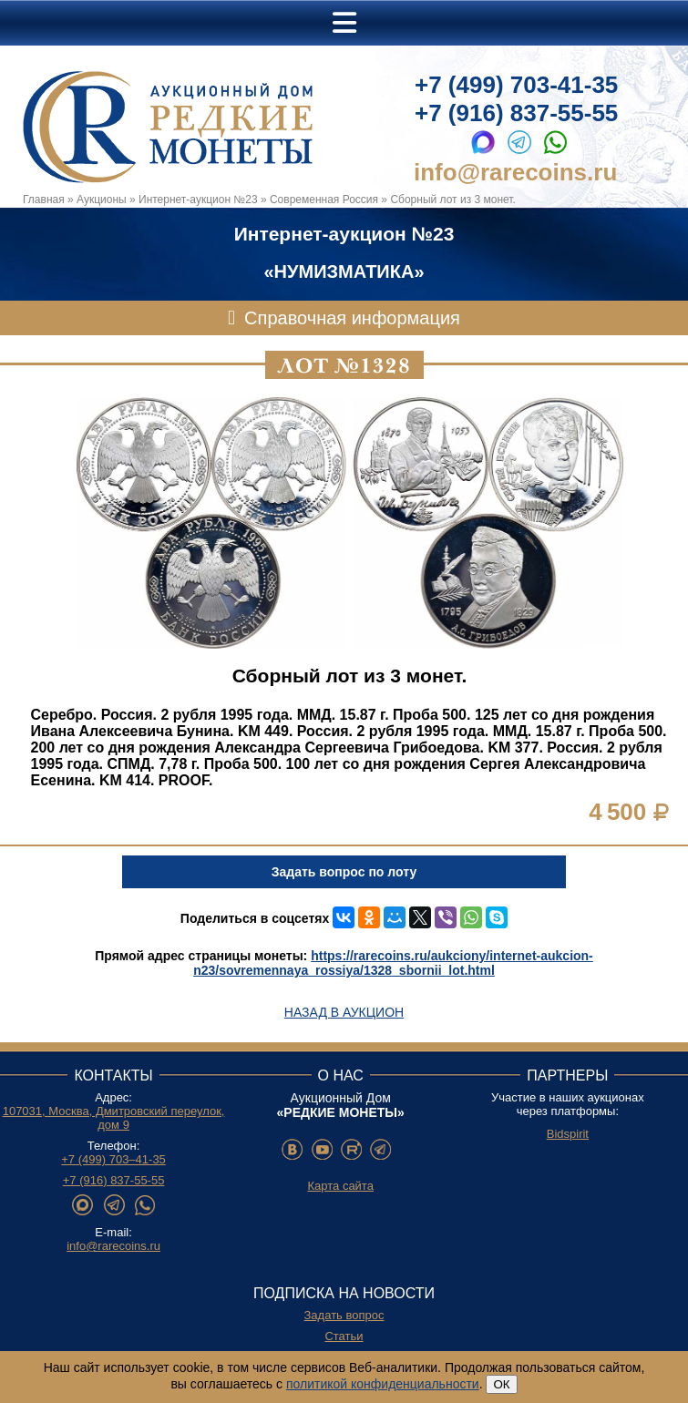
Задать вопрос (344, 1315)
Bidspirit (568, 1134)
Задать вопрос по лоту (344, 872)
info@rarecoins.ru (515, 172)
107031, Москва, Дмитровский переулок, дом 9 (114, 1118)
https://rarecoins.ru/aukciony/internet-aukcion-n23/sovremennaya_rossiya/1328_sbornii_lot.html (393, 963)
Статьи (343, 1336)
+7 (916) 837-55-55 (516, 113)
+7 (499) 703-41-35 (516, 84)
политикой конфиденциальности (382, 1384)
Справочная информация (352, 318)
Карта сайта (340, 1186)
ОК (501, 1384)
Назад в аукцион (344, 1012)
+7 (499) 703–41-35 (113, 1159)
